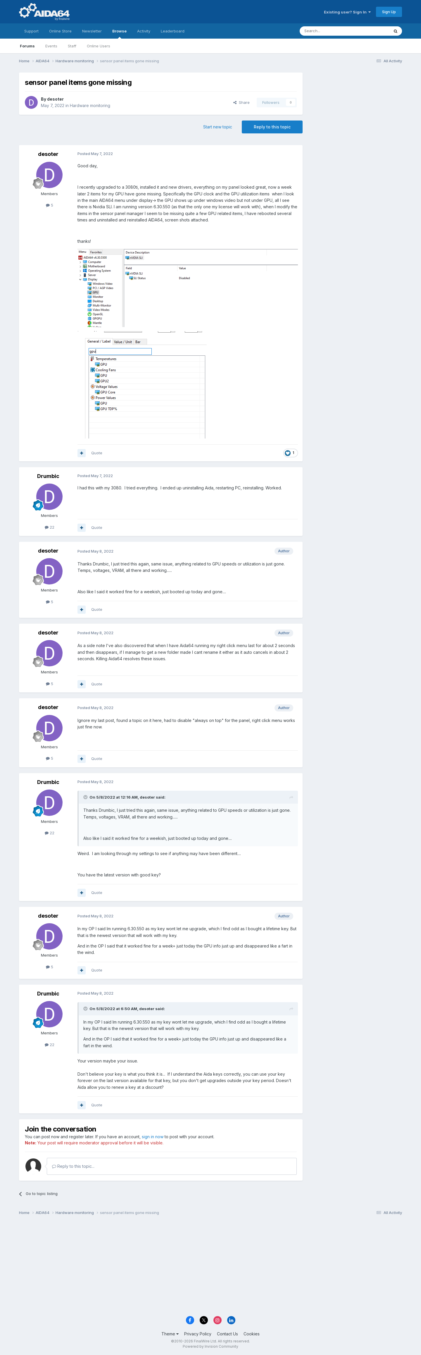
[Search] (329, 31)
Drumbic (48, 476)
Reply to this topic (272, 126)
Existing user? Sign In (347, 12)
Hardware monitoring (90, 105)
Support (31, 31)
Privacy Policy (197, 1333)
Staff (72, 46)
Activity (143, 31)
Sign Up (389, 11)
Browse (119, 34)
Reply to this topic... (73, 1166)
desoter (55, 99)
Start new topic (217, 126)
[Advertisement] (355, 112)
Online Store (60, 31)
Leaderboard (172, 31)
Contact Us (227, 1333)
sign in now (152, 1136)
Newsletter (92, 31)
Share (241, 102)
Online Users (98, 46)
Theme (170, 1333)
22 (49, 527)
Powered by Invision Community (210, 1346)
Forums (27, 46)
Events (51, 46)
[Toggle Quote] (86, 797)
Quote (96, 452)
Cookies (252, 1333)
